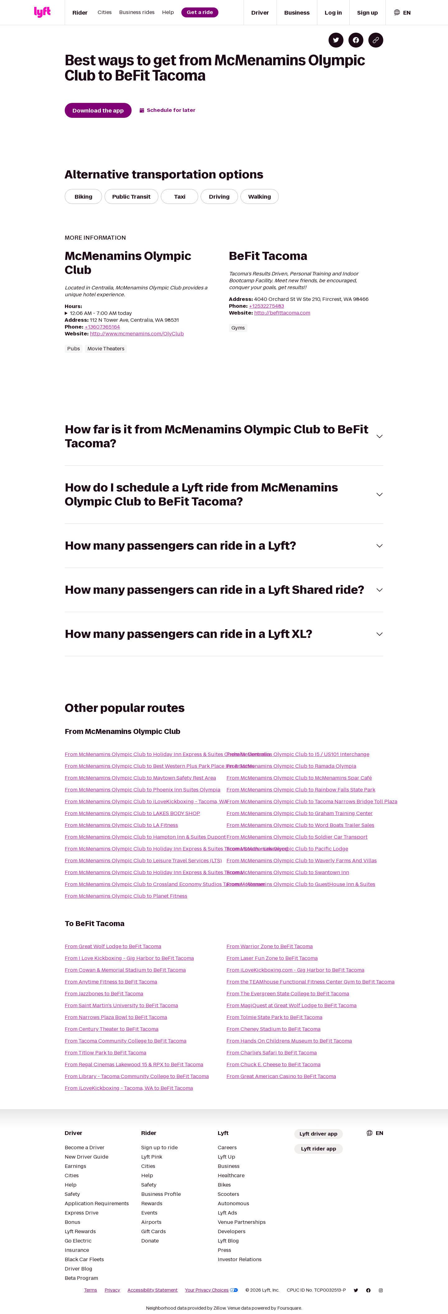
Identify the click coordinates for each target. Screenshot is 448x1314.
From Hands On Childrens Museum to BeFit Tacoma (289, 1040)
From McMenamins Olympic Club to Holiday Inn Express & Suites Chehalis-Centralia (167, 754)
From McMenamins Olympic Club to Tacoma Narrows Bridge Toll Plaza (311, 801)
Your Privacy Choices (211, 1290)
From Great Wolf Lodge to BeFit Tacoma (113, 946)
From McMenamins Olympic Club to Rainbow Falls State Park (300, 789)
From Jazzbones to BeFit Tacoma (104, 993)
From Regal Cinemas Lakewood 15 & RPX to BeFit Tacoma (134, 1064)
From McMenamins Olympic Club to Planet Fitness (126, 896)
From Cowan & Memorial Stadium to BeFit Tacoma (125, 970)
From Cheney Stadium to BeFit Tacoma (273, 1029)
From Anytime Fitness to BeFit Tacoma (111, 981)
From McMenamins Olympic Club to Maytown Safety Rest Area (140, 777)
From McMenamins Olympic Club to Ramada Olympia (291, 766)
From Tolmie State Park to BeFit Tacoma (274, 1017)
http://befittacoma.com (282, 312)
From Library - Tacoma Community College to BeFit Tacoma (137, 1076)
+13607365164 (102, 326)
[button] (224, 436)
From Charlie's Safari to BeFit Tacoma (271, 1052)
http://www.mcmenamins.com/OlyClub (137, 333)
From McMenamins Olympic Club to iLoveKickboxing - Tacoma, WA (146, 801)
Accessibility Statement (153, 1290)
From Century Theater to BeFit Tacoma (111, 1029)
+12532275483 (266, 306)
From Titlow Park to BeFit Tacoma (105, 1052)
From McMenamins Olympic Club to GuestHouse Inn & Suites (300, 884)
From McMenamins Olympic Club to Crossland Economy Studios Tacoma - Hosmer (165, 884)
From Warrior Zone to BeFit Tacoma (269, 946)
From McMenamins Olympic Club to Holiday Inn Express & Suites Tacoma (154, 872)
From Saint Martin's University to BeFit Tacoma (121, 1005)
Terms (90, 1290)
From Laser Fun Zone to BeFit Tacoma (272, 958)
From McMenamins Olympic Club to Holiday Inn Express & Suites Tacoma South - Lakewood (176, 848)
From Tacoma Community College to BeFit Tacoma (125, 1040)
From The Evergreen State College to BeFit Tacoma (287, 993)
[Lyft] (42, 12)
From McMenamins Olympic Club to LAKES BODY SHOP (132, 813)
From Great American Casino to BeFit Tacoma (281, 1076)
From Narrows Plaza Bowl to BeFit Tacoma (116, 1017)
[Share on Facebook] (355, 40)
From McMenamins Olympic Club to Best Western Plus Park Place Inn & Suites (159, 766)
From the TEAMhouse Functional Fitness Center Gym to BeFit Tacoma (310, 981)
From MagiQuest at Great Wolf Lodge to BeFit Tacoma (291, 1005)
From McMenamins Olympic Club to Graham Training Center (299, 813)
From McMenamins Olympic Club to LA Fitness (121, 825)
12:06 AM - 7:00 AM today (101, 313)
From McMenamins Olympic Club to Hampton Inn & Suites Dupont (145, 837)
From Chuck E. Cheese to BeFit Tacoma (273, 1064)
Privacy (112, 1290)
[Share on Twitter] (336, 40)
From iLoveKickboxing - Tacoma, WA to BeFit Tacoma (129, 1088)
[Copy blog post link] (375, 40)
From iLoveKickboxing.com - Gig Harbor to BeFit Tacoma (295, 970)
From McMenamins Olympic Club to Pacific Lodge (287, 848)
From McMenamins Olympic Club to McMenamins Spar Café (299, 777)
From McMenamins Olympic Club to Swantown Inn (287, 872)
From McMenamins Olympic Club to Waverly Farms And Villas (301, 860)
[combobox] (402, 12)
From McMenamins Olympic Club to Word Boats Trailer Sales (300, 825)
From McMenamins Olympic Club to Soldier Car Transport (296, 837)
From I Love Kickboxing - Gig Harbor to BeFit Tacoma (129, 958)
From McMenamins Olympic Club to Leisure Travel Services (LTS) (143, 860)
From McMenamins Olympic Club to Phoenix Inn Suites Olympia (142, 789)
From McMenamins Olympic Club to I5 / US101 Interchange (297, 754)
